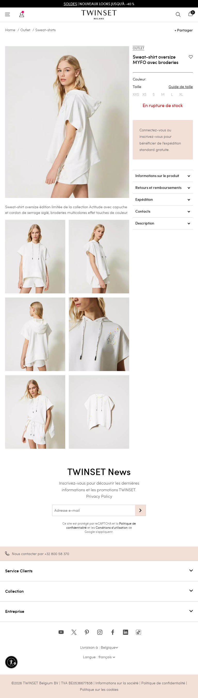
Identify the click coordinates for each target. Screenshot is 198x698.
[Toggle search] (179, 14)
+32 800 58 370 (57, 553)
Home (10, 30)
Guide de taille (181, 87)
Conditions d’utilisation (112, 527)
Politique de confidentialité (163, 682)
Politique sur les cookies (99, 689)
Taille (163, 87)
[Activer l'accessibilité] (11, 662)
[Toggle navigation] (8, 14)
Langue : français (99, 656)
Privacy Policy (99, 496)
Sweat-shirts (45, 30)
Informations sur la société (117, 682)
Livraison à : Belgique (99, 647)
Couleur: (139, 79)
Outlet (25, 30)
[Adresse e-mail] (93, 510)
